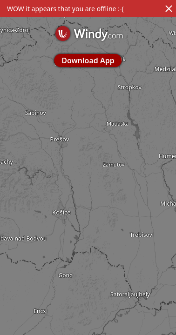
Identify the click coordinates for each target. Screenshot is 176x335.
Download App (87, 60)
